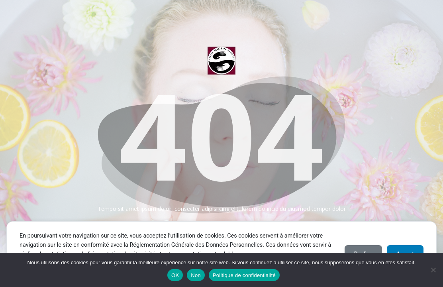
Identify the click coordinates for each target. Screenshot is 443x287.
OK (175, 275)
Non (196, 275)
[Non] (433, 270)
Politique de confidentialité (244, 275)
